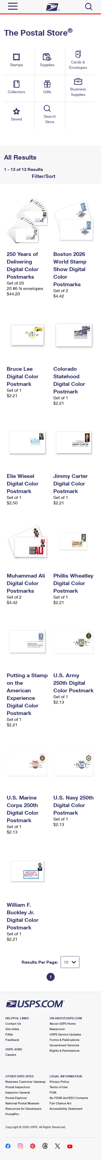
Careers (10, 1054)
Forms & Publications (64, 1039)
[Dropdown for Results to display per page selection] (70, 962)
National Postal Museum (22, 1103)
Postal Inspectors (17, 1087)
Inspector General (17, 1092)
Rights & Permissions (64, 1050)
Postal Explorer (16, 1098)
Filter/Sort (42, 176)
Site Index (12, 1029)
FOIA (53, 1092)
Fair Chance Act (60, 1103)
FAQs (9, 1034)
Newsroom (57, 1029)
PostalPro (12, 1114)
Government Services (64, 1045)
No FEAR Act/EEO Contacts (69, 1098)
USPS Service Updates (65, 1034)
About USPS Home (63, 1023)
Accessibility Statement (66, 1108)
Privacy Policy (59, 1081)
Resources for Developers (23, 1108)
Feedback (12, 1039)
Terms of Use (59, 1087)
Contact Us (13, 1023)
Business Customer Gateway (25, 1081)
